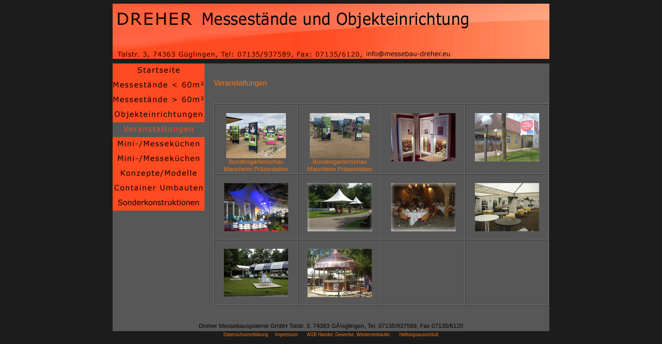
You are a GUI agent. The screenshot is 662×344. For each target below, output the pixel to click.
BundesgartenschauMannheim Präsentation (256, 162)
